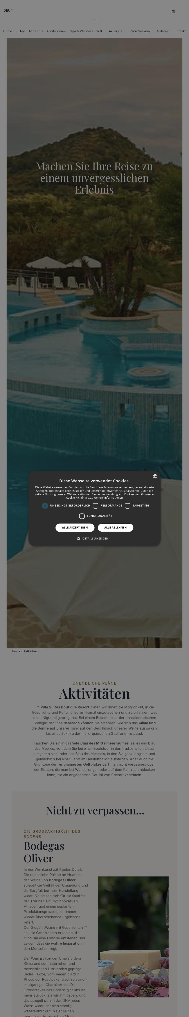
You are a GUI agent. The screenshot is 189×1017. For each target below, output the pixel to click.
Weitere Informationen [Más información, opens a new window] (108, 498)
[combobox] (155, 476)
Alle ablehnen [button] (115, 527)
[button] (94, 538)
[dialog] (94, 508)
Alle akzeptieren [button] (75, 527)
